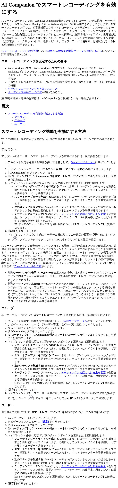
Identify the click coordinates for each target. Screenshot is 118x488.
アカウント (20, 117)
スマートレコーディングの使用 (19, 50)
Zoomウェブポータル (83, 162)
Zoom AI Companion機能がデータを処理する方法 (74, 50)
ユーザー (19, 123)
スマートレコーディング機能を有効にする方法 (35, 113)
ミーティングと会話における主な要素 (83, 213)
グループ (19, 120)
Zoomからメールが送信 (28, 266)
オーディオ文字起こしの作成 (25, 92)
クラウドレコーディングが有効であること (33, 88)
